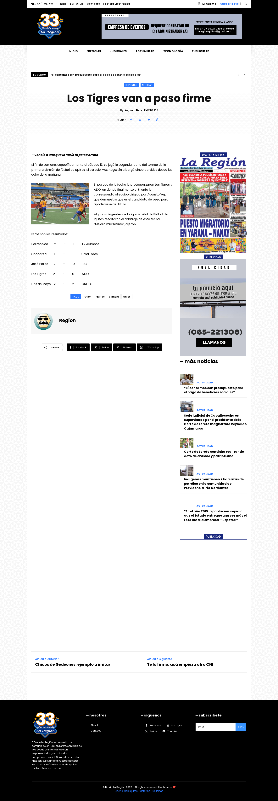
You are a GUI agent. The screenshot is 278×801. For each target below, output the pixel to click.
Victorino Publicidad (151, 791)
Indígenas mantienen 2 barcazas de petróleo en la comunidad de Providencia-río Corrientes (214, 483)
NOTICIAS (147, 85)
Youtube (172, 731)
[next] (244, 74)
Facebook (156, 725)
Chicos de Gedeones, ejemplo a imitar (72, 664)
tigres (127, 296)
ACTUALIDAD (205, 382)
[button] (246, 4)
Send (241, 726)
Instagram (177, 725)
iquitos (100, 296)
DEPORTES (131, 85)
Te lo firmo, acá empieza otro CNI (180, 664)
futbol (88, 296)
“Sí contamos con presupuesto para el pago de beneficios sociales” (96, 75)
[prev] (238, 74)
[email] (216, 727)
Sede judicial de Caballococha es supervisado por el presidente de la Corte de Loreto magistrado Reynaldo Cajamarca (215, 422)
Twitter (154, 731)
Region (129, 110)
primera (114, 296)
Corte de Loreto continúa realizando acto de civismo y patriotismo (214, 453)
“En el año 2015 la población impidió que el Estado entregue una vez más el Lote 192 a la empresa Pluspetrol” (215, 515)
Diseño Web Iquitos (126, 791)
